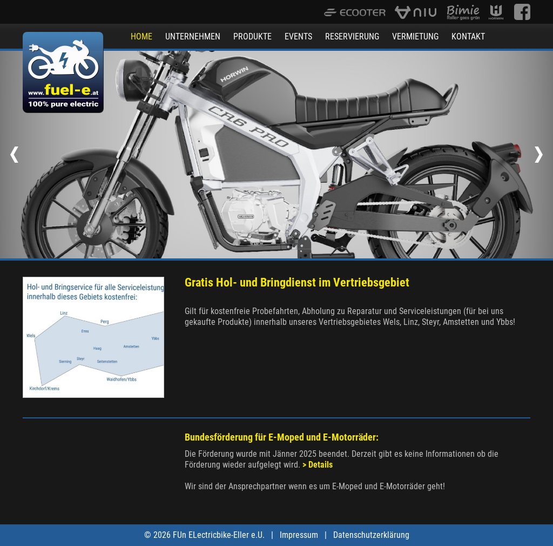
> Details (317, 465)
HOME (141, 36)
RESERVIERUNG (352, 36)
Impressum (299, 535)
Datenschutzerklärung (371, 535)
